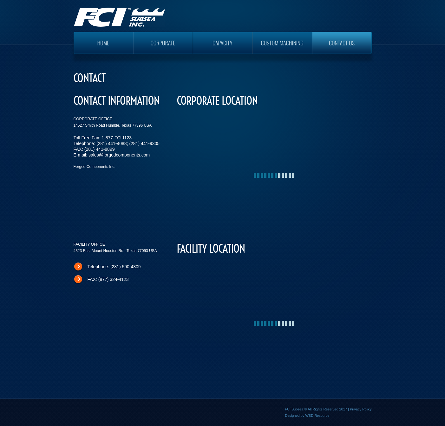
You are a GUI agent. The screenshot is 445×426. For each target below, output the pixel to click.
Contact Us (342, 43)
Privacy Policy (360, 409)
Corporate (163, 43)
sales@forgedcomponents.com (119, 154)
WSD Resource (317, 415)
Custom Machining (282, 43)
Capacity (222, 43)
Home (103, 43)
